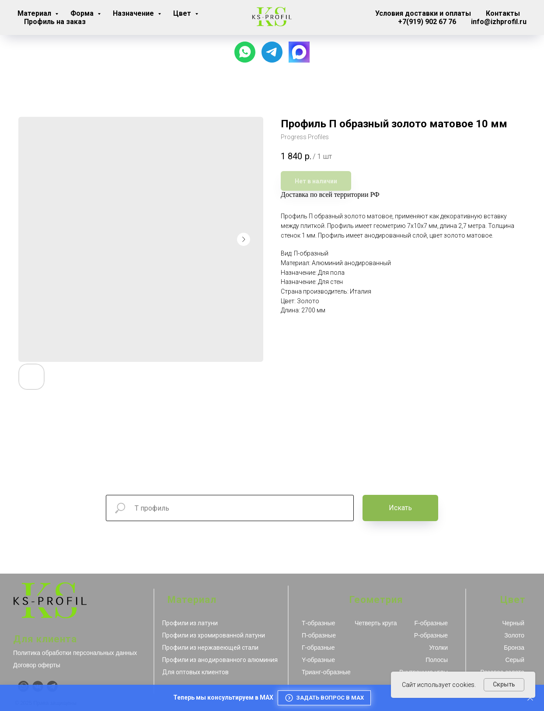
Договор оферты (36, 665)
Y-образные (318, 659)
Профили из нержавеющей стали (210, 647)
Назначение (134, 13)
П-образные (319, 635)
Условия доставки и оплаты (423, 13)
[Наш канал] (272, 52)
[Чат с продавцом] (244, 52)
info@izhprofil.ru (499, 22)
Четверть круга (376, 623)
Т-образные (318, 623)
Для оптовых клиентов (195, 672)
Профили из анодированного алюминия (220, 659)
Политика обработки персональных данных (75, 652)
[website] (299, 52)
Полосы (436, 659)
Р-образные (431, 635)
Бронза (514, 647)
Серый (514, 659)
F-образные (431, 623)
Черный (513, 623)
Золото (514, 635)
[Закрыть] (530, 698)
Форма (82, 13)
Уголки (438, 647)
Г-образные (318, 647)
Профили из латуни (190, 623)
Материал (35, 13)
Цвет (183, 13)
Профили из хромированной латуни (213, 635)
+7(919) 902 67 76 (427, 22)
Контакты (503, 13)
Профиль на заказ (55, 22)
